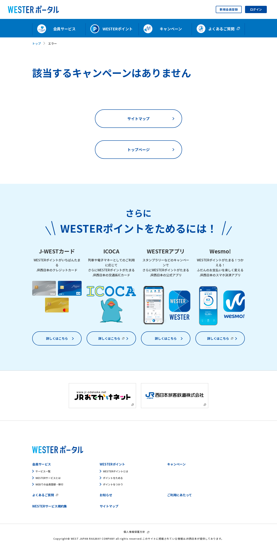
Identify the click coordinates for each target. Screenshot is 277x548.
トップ (36, 43)
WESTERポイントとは (115, 471)
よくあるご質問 (43, 495)
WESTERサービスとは (48, 478)
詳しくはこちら (57, 338)
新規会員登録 (229, 9)
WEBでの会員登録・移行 (49, 484)
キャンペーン (176, 464)
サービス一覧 (43, 471)
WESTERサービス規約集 (49, 506)
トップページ (138, 149)
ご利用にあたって (179, 495)
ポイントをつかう (113, 484)
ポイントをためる (113, 478)
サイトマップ (138, 118)
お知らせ (106, 495)
